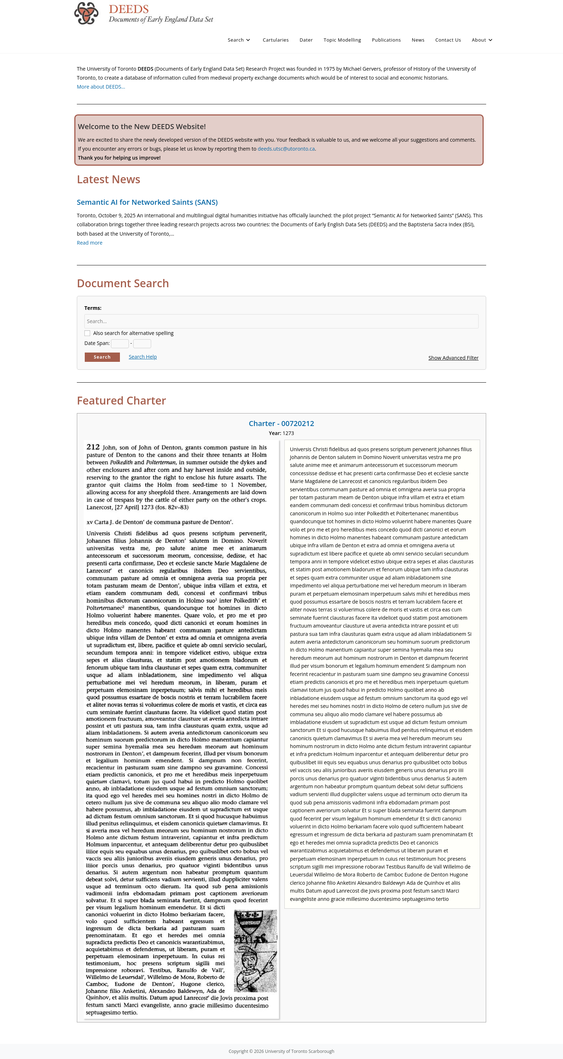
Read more (89, 242)
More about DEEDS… (101, 86)
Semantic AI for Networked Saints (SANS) (147, 202)
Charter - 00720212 (281, 423)
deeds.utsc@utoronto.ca (286, 148)
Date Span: (97, 343)
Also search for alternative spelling (133, 333)
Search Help (143, 356)
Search (102, 357)
